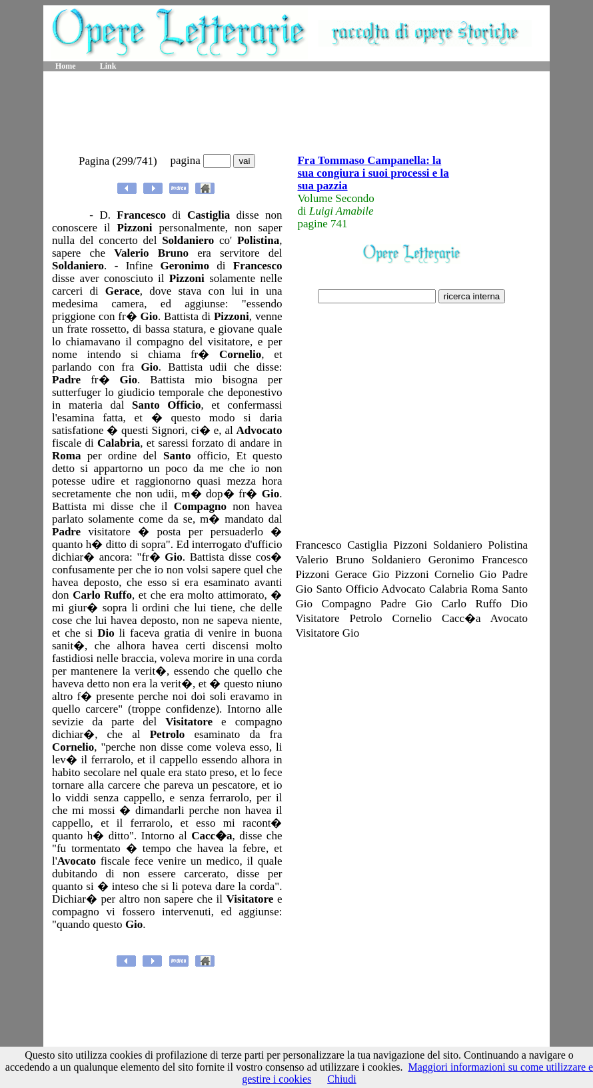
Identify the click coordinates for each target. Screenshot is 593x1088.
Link (108, 66)
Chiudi (341, 1079)
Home (65, 66)
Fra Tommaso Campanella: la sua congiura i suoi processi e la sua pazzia (372, 173)
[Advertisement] (296, 113)
